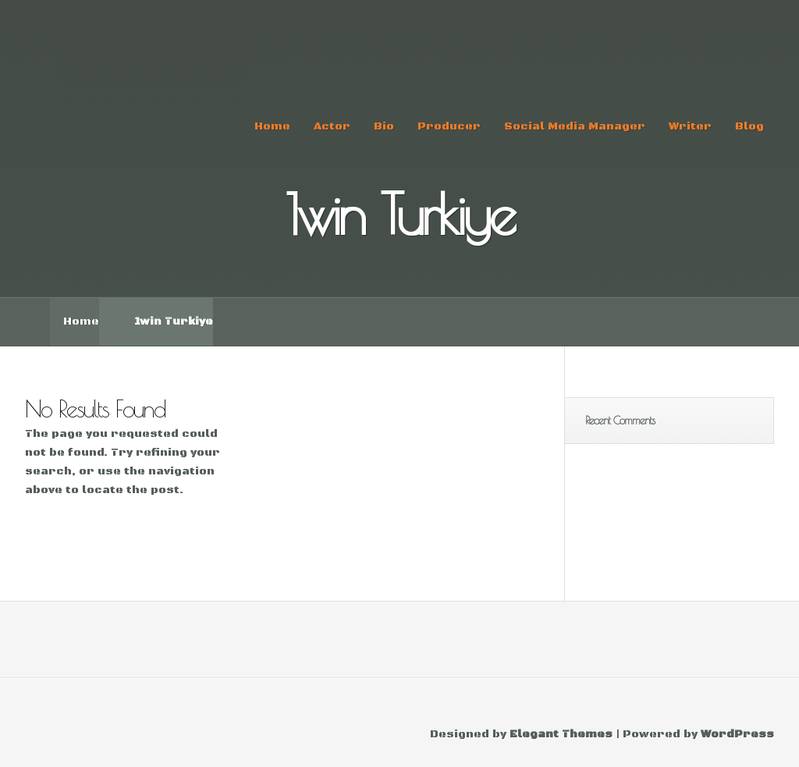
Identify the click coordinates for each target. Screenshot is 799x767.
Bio (384, 126)
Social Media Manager (574, 126)
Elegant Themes (561, 734)
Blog (749, 126)
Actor (332, 126)
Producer (449, 126)
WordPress (737, 734)
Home (272, 126)
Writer (690, 126)
